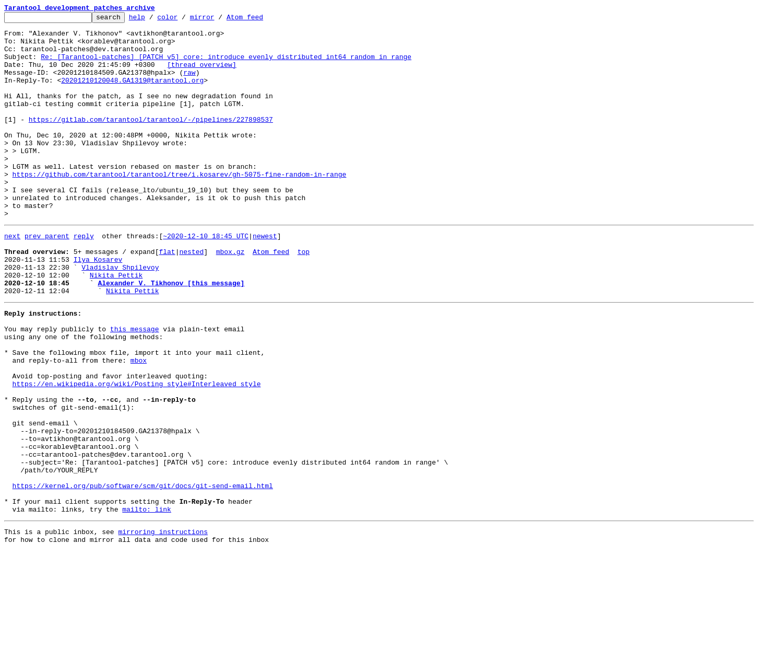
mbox (139, 424)
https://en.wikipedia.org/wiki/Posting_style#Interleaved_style (137, 452)
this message (134, 386)
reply (84, 278)
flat (167, 297)
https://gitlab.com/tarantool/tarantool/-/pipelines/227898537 (151, 141)
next (12, 278)
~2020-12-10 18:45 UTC (205, 278)
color (183, 20)
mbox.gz (230, 297)
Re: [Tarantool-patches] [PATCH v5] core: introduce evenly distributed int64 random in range (226, 66)
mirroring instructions (163, 627)
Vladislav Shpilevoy (120, 315)
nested (191, 297)
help (153, 20)
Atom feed (261, 20)
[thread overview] (201, 75)
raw (189, 84)
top (304, 297)
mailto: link (146, 603)
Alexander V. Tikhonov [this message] (171, 334)
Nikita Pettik (116, 325)
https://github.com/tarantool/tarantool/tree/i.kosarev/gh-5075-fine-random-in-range (180, 207)
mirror (218, 20)
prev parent (47, 278)
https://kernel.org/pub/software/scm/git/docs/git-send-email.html (143, 575)
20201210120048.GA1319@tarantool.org (132, 94)
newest (265, 278)
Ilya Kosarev (98, 306)
